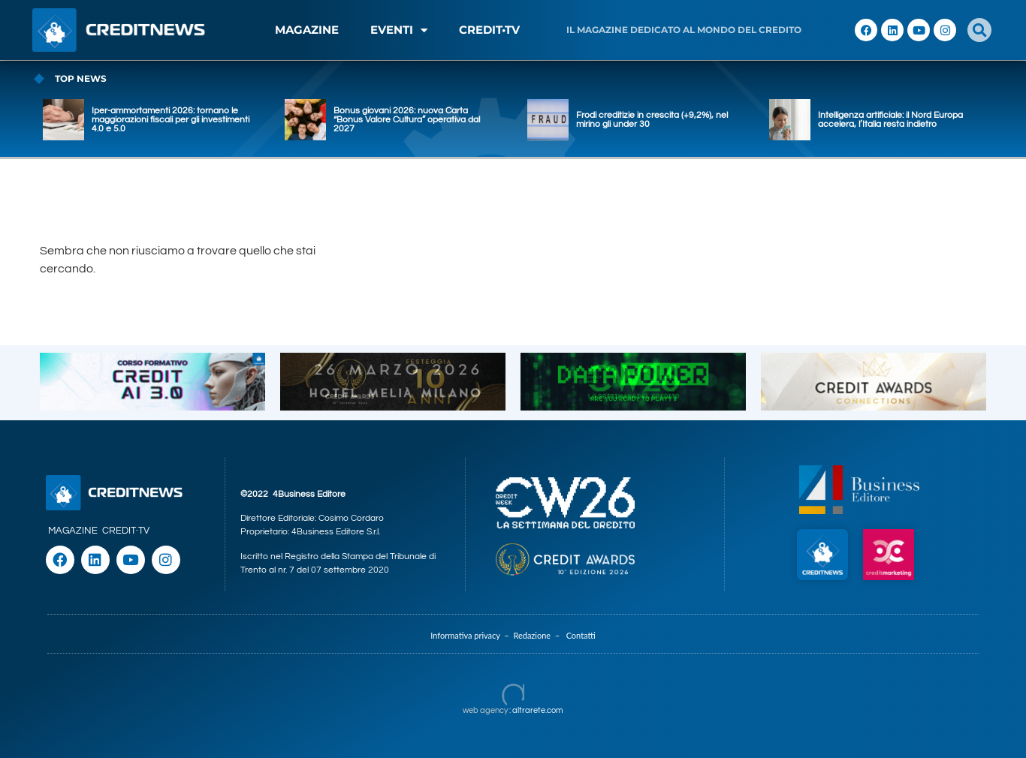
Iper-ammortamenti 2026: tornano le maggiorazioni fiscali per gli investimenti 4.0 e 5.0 (170, 120)
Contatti (581, 635)
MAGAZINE (307, 30)
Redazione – (539, 635)
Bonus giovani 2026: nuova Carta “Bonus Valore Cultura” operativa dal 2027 (406, 120)
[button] (979, 30)
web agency (485, 710)
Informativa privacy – (471, 635)
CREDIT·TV (125, 530)
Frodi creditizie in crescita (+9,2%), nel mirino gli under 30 (652, 119)
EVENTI (398, 30)
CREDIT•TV (489, 30)
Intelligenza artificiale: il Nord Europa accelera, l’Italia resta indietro (890, 119)
